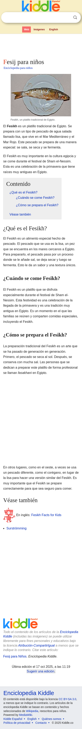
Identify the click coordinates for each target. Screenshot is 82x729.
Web (26, 29)
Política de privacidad (16, 722)
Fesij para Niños (15, 656)
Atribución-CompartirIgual (36, 645)
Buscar (75, 17)
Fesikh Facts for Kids (46, 515)
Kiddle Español (12, 719)
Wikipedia (32, 711)
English (53, 29)
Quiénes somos (51, 719)
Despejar (66, 17)
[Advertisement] (41, 45)
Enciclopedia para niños (18, 67)
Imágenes (39, 29)
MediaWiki (25, 714)
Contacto (41, 722)
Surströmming (16, 528)
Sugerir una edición (40, 671)
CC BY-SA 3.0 (67, 699)
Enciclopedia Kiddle (28, 693)
